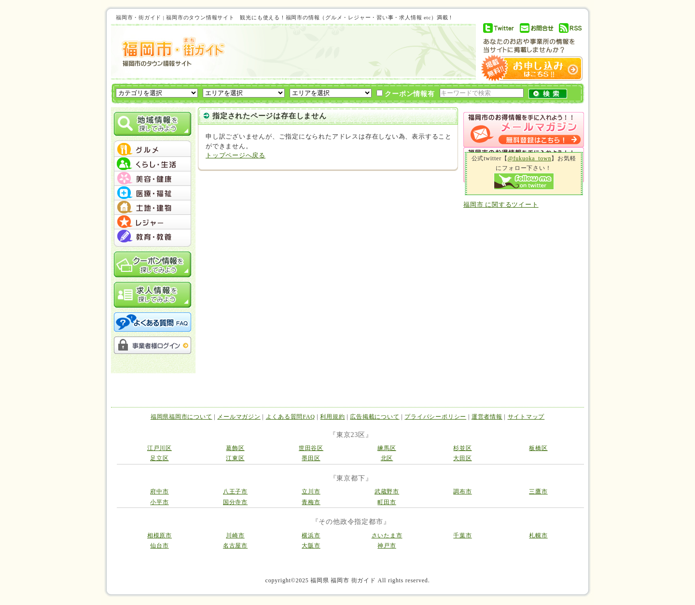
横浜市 (311, 535)
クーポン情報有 (405, 94)
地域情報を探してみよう (152, 124)
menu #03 (152, 178)
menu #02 (152, 164)
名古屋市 (235, 545)
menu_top (152, 142)
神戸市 (386, 545)
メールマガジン (238, 416)
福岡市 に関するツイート (501, 204)
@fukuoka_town (530, 158)
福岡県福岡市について (181, 416)
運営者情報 (487, 416)
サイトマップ (526, 416)
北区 (387, 458)
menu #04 (152, 193)
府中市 (159, 491)
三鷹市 (538, 491)
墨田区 (311, 458)
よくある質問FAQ (290, 416)
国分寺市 (235, 502)
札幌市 (538, 535)
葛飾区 (235, 448)
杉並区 (462, 448)
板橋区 (538, 448)
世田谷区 (311, 448)
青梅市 (311, 502)
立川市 (311, 491)
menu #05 (152, 207)
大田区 (462, 458)
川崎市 (235, 535)
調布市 (462, 491)
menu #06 (152, 222)
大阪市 (311, 545)
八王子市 (235, 491)
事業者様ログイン (152, 345)
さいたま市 (387, 535)
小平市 (159, 502)
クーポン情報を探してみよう (152, 264)
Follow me (524, 181)
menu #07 (152, 236)
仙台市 (159, 545)
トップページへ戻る (235, 155)
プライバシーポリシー (435, 416)
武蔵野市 (387, 491)
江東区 (235, 458)
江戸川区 (159, 448)
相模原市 (159, 535)
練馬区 (386, 448)
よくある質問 (152, 322)
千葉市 (462, 535)
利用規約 (332, 416)
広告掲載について (374, 416)
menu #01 (152, 149)
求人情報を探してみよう (152, 295)
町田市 (386, 502)
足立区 (159, 458)
